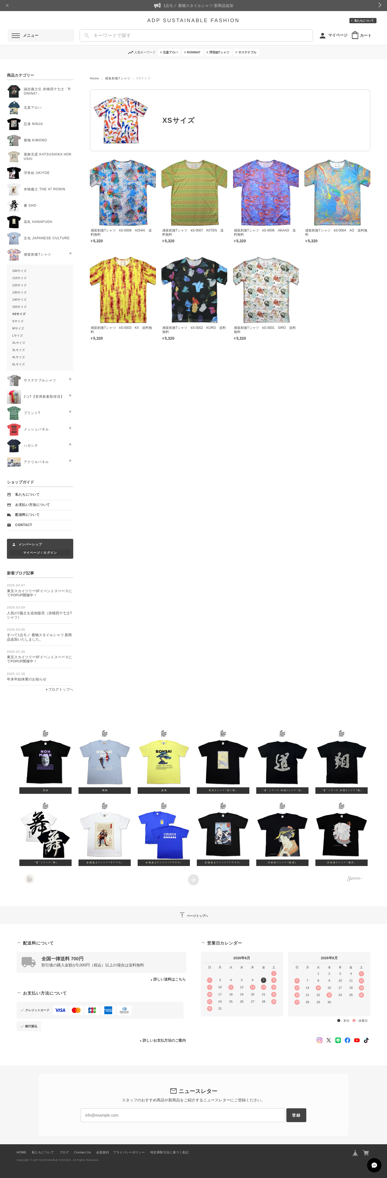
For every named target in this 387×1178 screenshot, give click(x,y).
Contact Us (82, 1152)
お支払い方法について (32, 505)
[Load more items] (193, 879)
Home (94, 78)
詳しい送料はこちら (169, 979)
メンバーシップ (30, 544)
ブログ (64, 1152)
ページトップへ (193, 915)
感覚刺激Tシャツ (117, 78)
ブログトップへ (60, 689)
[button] (45, 761)
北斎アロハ (170, 52)
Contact (23, 525)
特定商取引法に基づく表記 (169, 1152)
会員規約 (102, 1152)
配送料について (27, 515)
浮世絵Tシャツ (219, 52)
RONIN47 (193, 52)
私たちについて (364, 20)
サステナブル (247, 52)
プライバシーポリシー (129, 1152)
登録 (296, 1115)
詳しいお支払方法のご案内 (164, 1040)
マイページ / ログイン (40, 552)
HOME (22, 1152)
